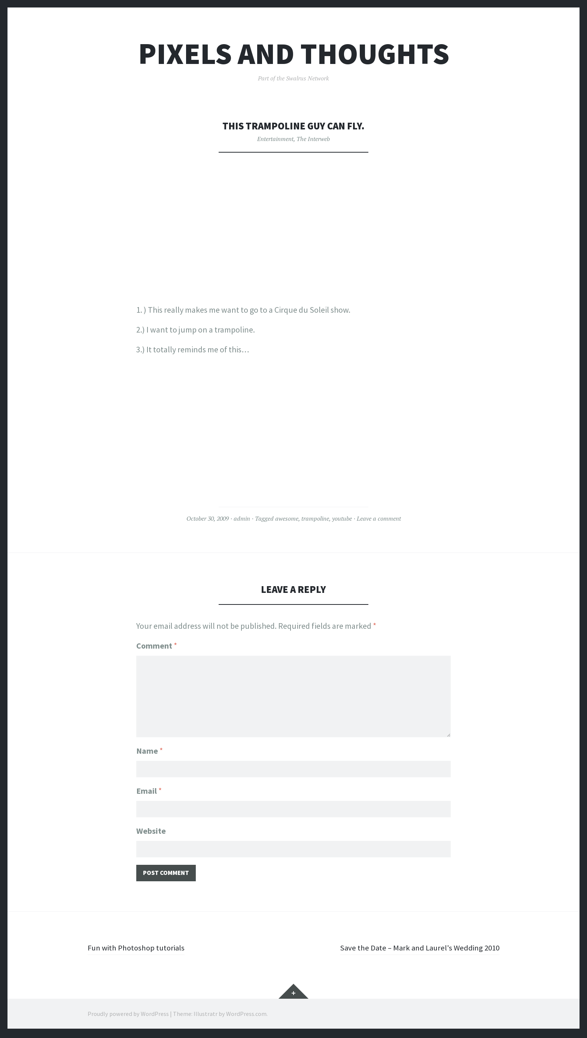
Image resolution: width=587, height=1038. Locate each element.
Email (149, 790)
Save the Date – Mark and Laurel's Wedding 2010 (416, 949)
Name (149, 749)
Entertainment (275, 139)
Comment (156, 645)
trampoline (315, 518)
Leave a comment (379, 518)
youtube (342, 518)
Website (151, 831)
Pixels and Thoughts (293, 53)
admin (242, 518)
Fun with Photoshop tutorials (138, 949)
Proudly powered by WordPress (128, 1015)
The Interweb (313, 139)
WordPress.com (246, 1015)
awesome (286, 518)
